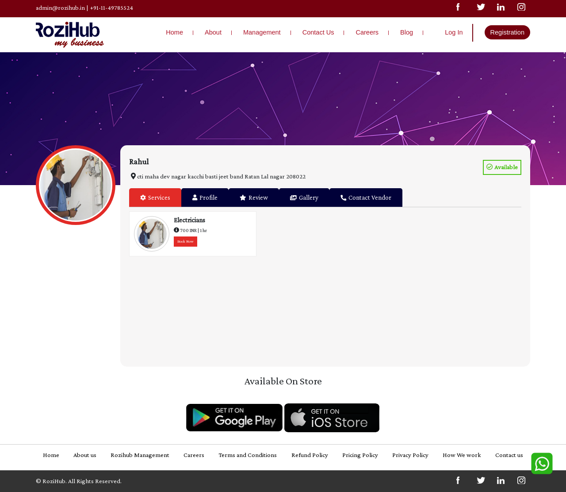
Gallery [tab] (304, 197)
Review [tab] (254, 197)
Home (174, 32)
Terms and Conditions (247, 454)
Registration (507, 32)
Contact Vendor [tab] (365, 197)
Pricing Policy (360, 454)
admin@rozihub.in (60, 7)
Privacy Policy (410, 454)
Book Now (185, 241)
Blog (406, 32)
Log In (454, 32)
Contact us (509, 454)
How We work (462, 454)
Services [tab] (155, 197)
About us (84, 454)
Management (262, 32)
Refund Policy (309, 454)
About (213, 32)
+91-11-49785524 (111, 7)
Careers (367, 32)
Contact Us (318, 32)
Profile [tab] (205, 197)
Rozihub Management (140, 454)
